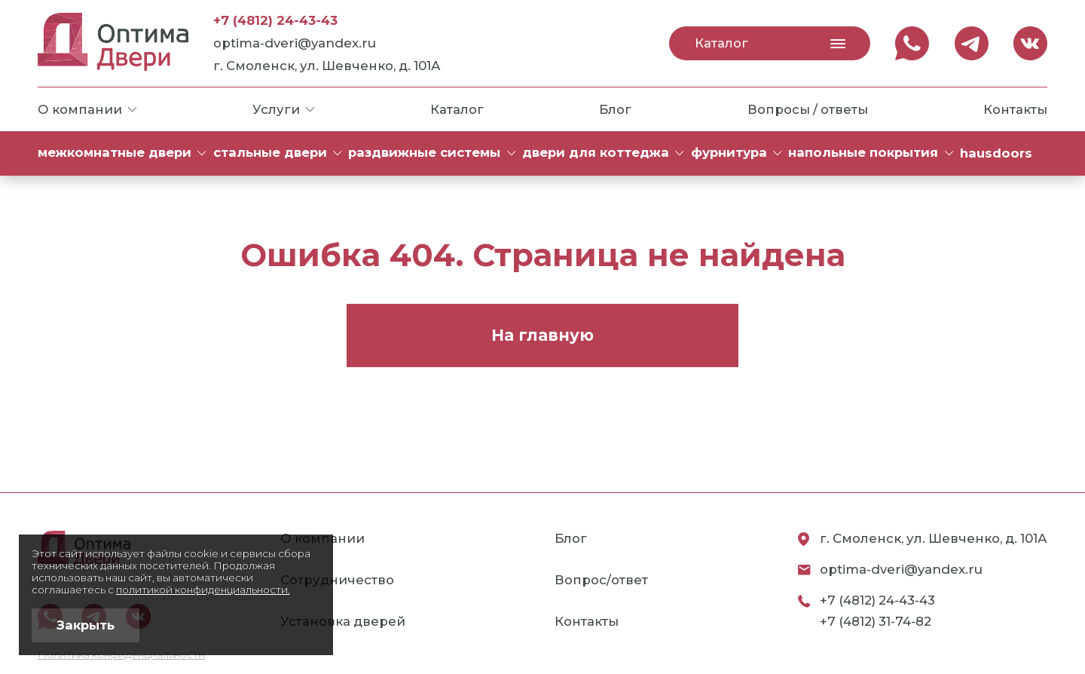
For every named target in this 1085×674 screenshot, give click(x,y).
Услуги (283, 109)
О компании (87, 109)
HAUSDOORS (996, 153)
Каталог (770, 43)
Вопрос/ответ (601, 579)
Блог (615, 109)
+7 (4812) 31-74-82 (875, 621)
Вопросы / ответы (807, 109)
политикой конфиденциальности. (203, 590)
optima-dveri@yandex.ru (294, 43)
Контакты (1015, 109)
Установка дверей (342, 621)
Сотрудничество (337, 579)
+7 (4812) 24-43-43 (275, 20)
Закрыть (86, 625)
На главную (542, 335)
